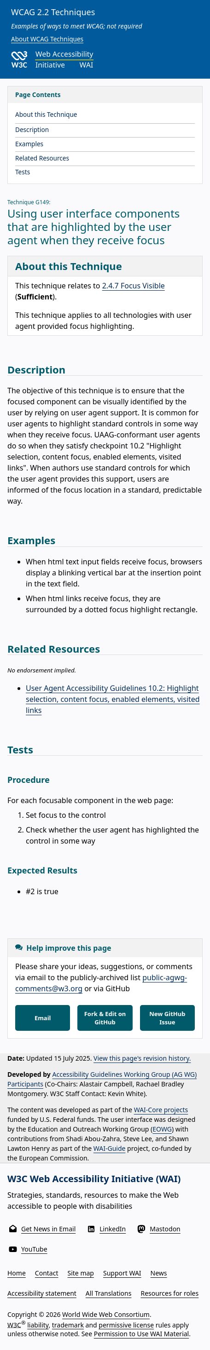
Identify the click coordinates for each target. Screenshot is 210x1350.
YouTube (34, 1249)
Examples (29, 143)
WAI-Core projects (161, 1109)
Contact (46, 1273)
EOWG (162, 1129)
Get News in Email (48, 1228)
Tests (22, 171)
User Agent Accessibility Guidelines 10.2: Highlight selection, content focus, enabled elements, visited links (113, 699)
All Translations (109, 1293)
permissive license (126, 1324)
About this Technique (46, 114)
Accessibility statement (41, 1293)
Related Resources (42, 158)
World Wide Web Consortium (106, 1314)
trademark (68, 1324)
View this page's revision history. (142, 1058)
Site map (81, 1273)
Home (16, 1273)
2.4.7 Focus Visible (133, 286)
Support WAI (122, 1273)
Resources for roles (169, 1293)
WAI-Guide (109, 1148)
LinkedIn (112, 1228)
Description (32, 129)
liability (37, 1324)
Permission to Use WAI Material (141, 1333)
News (159, 1273)
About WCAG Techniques (47, 38)
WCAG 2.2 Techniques (53, 11)
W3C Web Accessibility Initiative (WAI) (94, 1178)
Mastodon (165, 1228)
